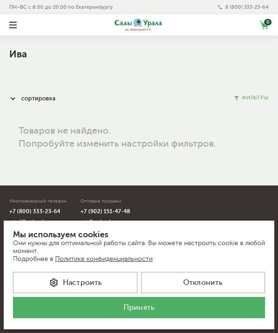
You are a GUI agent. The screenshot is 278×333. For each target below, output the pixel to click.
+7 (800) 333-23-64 (34, 211)
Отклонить (203, 282)
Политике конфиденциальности (104, 258)
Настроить (75, 282)
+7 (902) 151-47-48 (105, 211)
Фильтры (252, 98)
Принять (139, 307)
